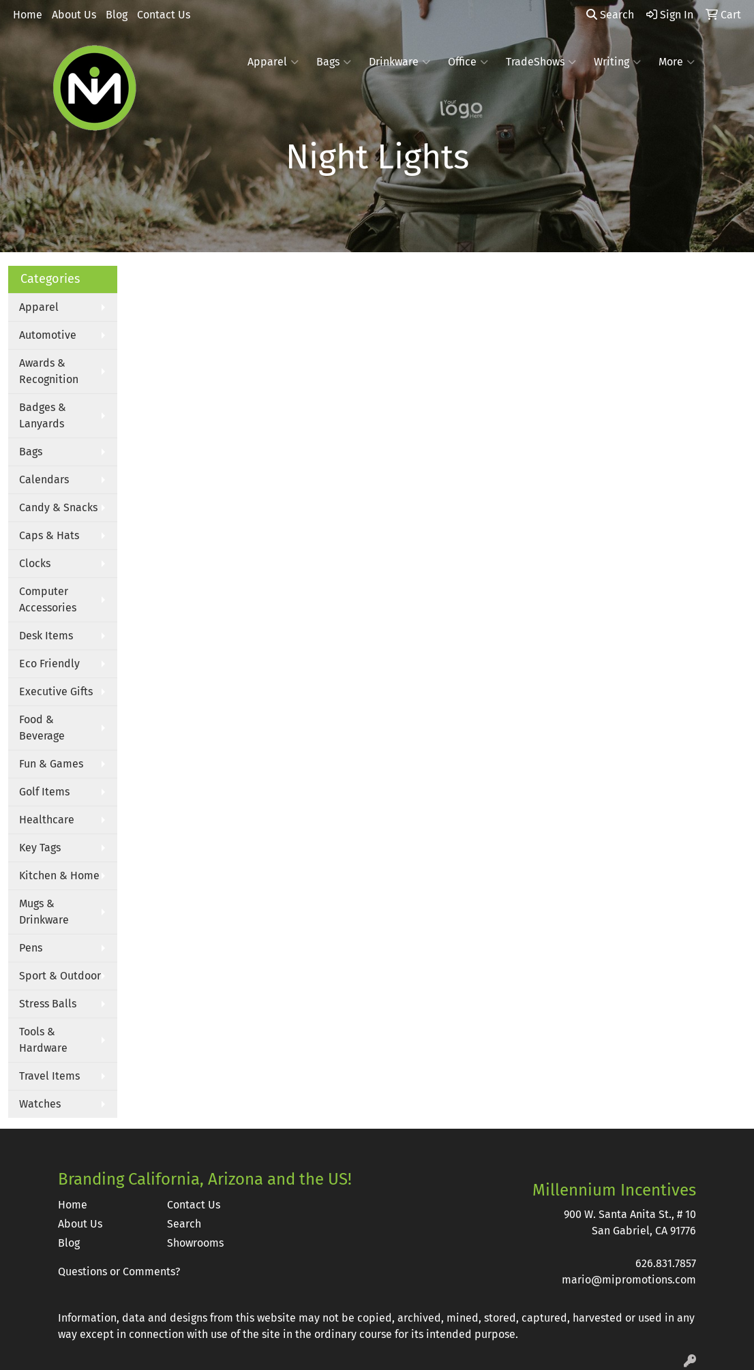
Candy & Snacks (58, 507)
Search (610, 14)
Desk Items (46, 635)
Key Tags (40, 847)
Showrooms (195, 1242)
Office (468, 62)
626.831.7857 (665, 1263)
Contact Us (163, 14)
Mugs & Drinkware (44, 911)
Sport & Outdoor (60, 975)
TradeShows (541, 62)
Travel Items (49, 1075)
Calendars (44, 479)
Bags (333, 62)
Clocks (34, 563)
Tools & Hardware (43, 1039)
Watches (40, 1103)
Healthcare (46, 819)
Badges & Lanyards (42, 415)
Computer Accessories (47, 599)
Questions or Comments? (119, 1271)
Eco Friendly (49, 663)
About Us (74, 14)
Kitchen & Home (59, 875)
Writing (617, 62)
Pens (30, 947)
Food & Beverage (42, 727)
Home (27, 14)
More (677, 62)
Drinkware (399, 62)
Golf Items (44, 791)
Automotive (47, 335)
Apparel (273, 62)
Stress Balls (47, 1003)
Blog (116, 14)
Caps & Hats (49, 535)
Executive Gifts (56, 691)
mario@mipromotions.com (629, 1279)
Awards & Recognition (48, 371)
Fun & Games (51, 763)
